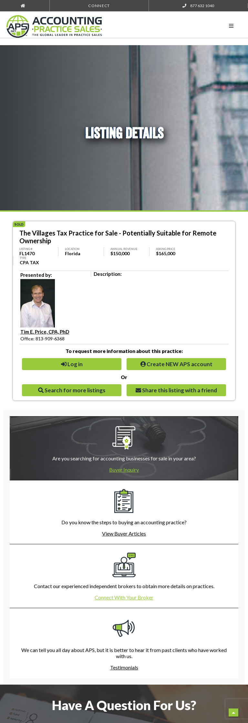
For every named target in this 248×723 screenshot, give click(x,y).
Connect (99, 5)
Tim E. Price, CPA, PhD (44, 332)
